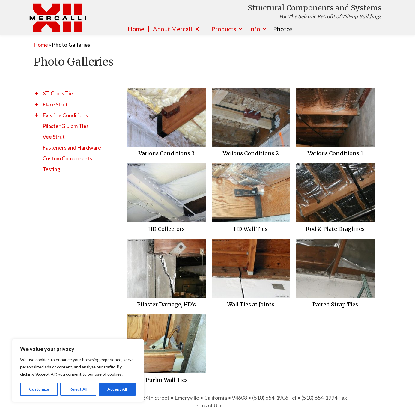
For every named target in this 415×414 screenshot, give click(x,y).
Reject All (78, 389)
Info (254, 29)
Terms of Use (207, 405)
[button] (36, 93)
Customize (39, 389)
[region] (78, 370)
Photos (283, 29)
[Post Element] (166, 124)
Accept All (117, 389)
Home (136, 29)
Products (223, 29)
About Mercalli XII (178, 29)
